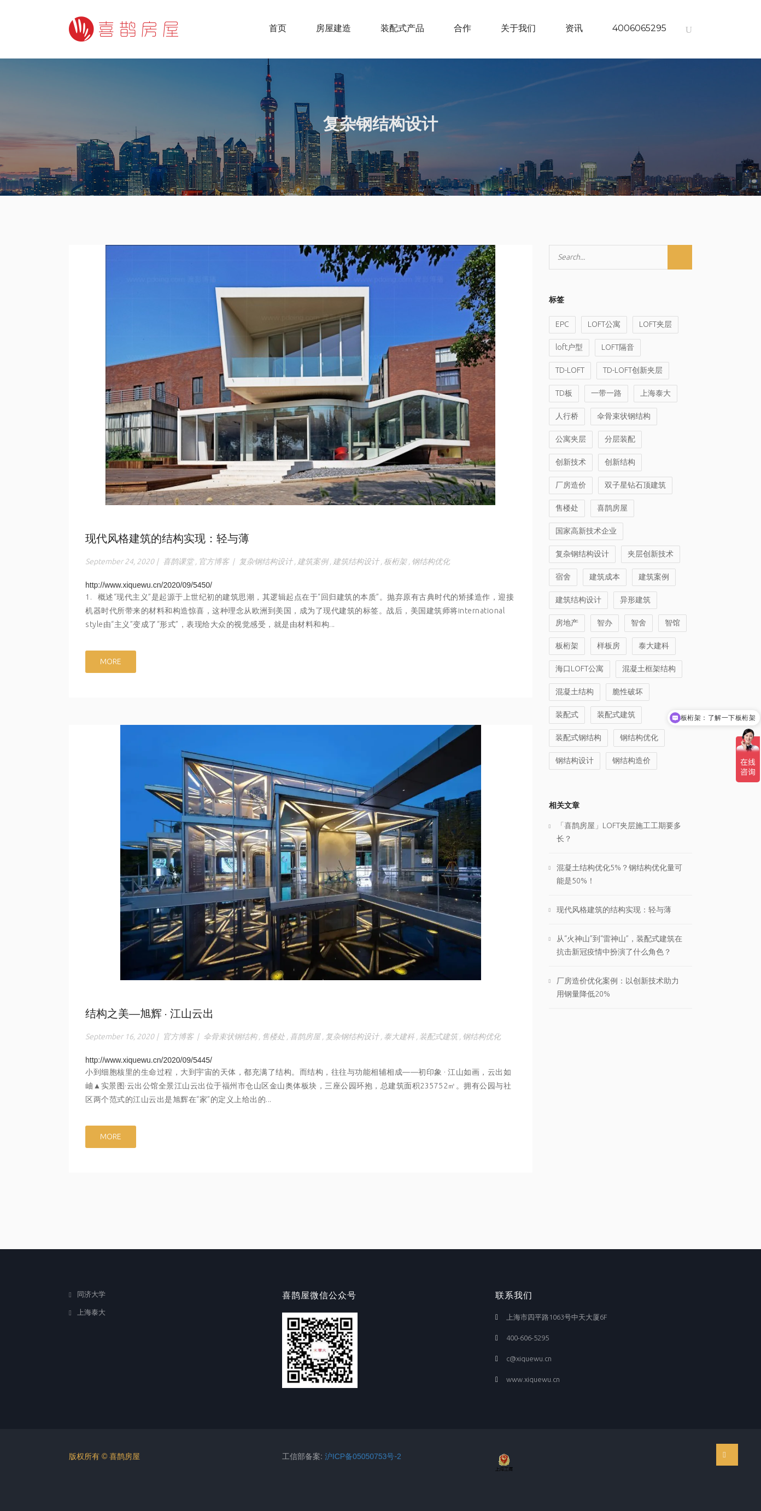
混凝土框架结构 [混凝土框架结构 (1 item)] (649, 668)
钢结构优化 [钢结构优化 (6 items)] (639, 737)
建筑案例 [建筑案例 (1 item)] (654, 576)
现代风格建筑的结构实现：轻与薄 (167, 538)
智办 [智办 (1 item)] (604, 622)
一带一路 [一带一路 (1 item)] (606, 393)
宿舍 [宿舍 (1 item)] (563, 576)
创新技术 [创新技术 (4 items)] (570, 462)
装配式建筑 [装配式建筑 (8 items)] (616, 714)
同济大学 (91, 1294)
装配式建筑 (438, 1036)
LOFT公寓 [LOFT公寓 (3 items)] (604, 324)
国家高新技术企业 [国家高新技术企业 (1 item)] (586, 530)
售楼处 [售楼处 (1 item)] (566, 507)
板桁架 (395, 561)
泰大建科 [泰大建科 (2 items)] (654, 645)
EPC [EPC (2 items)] (562, 324)
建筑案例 (312, 561)
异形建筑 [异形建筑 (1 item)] (635, 599)
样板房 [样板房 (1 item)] (608, 645)
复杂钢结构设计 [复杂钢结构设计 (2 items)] (582, 553)
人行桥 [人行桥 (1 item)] (566, 416)
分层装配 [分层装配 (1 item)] (620, 439)
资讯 (574, 28)
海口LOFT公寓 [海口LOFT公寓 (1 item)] (579, 668)
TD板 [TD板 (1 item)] (563, 393)
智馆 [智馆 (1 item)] (672, 622)
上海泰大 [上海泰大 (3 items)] (655, 393)
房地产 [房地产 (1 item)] (566, 622)
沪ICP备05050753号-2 (363, 1456)
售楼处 (273, 1036)
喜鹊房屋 (305, 1036)
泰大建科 (399, 1036)
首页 (277, 28)
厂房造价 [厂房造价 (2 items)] (570, 485)
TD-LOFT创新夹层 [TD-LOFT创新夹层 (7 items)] (633, 370)
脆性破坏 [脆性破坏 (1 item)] (627, 691)
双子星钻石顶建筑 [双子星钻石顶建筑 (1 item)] (635, 485)
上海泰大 (91, 1312)
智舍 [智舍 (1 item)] (638, 622)
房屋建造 (333, 28)
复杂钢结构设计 (265, 561)
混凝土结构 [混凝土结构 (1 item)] (574, 691)
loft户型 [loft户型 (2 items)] (569, 347)
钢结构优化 (431, 561)
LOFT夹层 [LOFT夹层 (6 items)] (655, 324)
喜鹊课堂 (178, 561)
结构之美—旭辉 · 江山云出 (149, 1013)
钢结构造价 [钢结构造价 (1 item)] (631, 760)
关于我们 (518, 28)
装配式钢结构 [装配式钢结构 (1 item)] (578, 737)
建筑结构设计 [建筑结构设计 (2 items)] (578, 599)
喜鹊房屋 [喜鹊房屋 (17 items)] (612, 507)
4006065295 (639, 28)
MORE (110, 661)
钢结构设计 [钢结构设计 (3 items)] (574, 760)
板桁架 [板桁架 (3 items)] (566, 645)
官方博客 (213, 561)
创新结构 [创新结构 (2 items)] (620, 462)
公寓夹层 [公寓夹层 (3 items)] (570, 439)
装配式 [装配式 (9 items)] (566, 714)
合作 (462, 28)
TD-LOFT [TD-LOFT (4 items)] (569, 370)
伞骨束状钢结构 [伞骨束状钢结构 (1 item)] (624, 416)
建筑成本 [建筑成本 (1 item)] (604, 576)
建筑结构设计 (356, 561)
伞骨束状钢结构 (230, 1036)
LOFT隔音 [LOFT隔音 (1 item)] (617, 347)
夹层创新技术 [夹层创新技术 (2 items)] (651, 553)
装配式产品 (402, 28)
